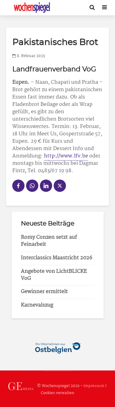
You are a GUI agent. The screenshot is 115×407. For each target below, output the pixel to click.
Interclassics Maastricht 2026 (56, 258)
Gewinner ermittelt (44, 292)
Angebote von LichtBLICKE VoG (54, 275)
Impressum (93, 386)
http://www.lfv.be (66, 156)
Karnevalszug (37, 305)
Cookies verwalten (57, 393)
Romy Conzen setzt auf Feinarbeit (49, 241)
